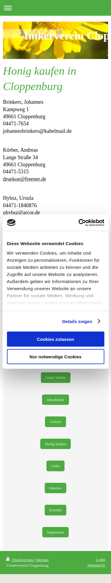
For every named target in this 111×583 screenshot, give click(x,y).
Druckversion (20, 560)
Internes (55, 488)
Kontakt (55, 510)
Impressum (55, 532)
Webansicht (96, 565)
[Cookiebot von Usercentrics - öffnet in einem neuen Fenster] (79, 222)
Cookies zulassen (55, 339)
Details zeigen (77, 321)
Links (55, 466)
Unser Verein (56, 377)
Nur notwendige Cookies (56, 356)
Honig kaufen (55, 444)
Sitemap (42, 560)
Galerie (55, 421)
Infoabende (55, 399)
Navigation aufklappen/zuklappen (55, 7)
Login (100, 559)
